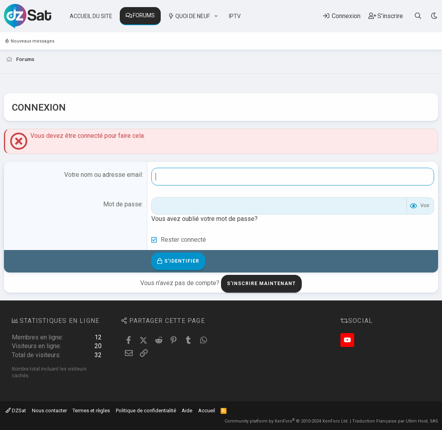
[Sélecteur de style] (434, 16)
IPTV (235, 16)
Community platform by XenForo (287, 421)
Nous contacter (49, 410)
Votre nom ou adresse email (103, 174)
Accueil (206, 410)
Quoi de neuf (192, 16)
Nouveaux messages (32, 41)
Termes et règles (91, 410)
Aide (187, 410)
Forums (144, 15)
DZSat (16, 410)
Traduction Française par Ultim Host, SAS (395, 421)
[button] (216, 16)
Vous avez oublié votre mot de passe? (204, 218)
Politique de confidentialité (146, 410)
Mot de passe (122, 204)
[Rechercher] (418, 16)
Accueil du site (91, 16)
